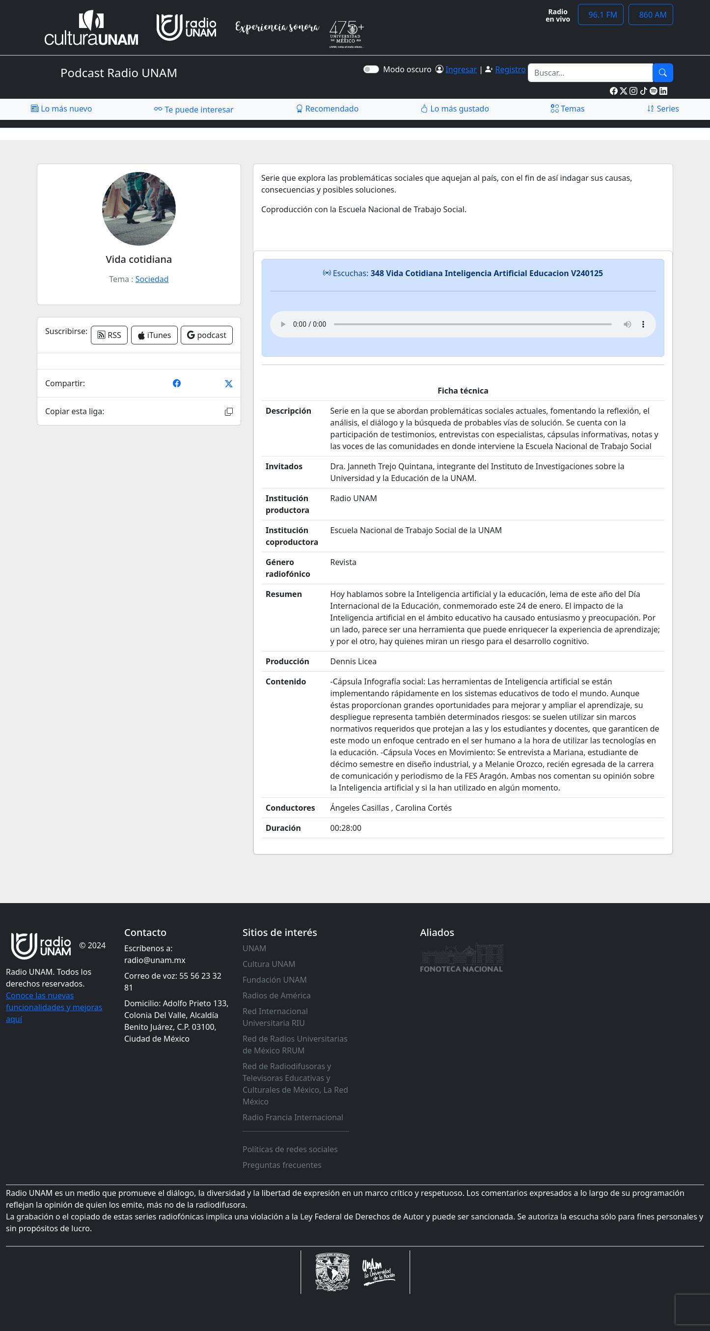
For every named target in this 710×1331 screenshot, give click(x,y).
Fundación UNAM (275, 979)
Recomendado (327, 108)
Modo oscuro (409, 69)
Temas (568, 108)
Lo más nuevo (61, 108)
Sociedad (152, 279)
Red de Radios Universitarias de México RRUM (295, 1044)
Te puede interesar (193, 109)
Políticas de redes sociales (290, 1149)
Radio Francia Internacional (293, 1117)
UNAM (255, 948)
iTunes (154, 335)
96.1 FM (600, 14)
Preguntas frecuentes (282, 1165)
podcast (206, 335)
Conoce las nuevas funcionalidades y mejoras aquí (54, 1007)
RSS (109, 335)
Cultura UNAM (269, 964)
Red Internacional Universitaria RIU (275, 1017)
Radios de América (277, 995)
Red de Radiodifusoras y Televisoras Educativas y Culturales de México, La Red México (295, 1084)
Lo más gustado (454, 108)
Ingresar (461, 69)
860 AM (651, 14)
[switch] (371, 69)
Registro (510, 69)
